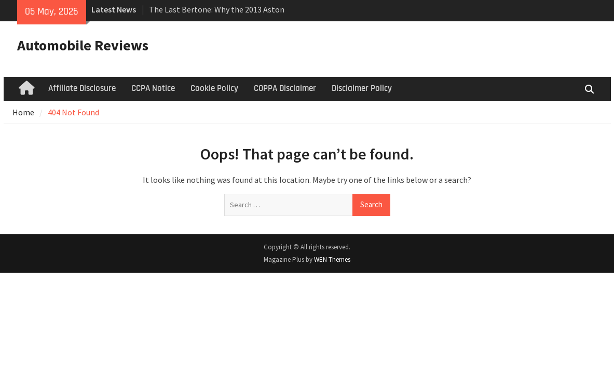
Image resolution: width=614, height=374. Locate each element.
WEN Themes (332, 259)
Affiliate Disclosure (82, 88)
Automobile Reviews (82, 45)
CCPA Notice (153, 88)
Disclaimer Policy (362, 88)
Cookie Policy (214, 88)
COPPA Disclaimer (285, 88)
